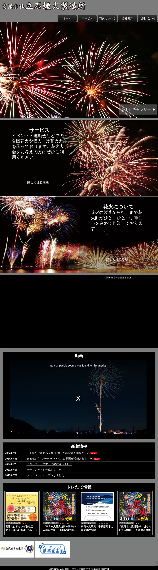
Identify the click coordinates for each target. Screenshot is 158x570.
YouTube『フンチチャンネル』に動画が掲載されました (60, 458)
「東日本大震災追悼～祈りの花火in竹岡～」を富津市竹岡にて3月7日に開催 (135, 530)
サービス (87, 18)
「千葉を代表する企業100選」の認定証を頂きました (58, 453)
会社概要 (127, 18)
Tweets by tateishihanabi (119, 277)
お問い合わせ (147, 18)
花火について (107, 18)
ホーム (67, 18)
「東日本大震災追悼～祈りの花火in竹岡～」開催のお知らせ (59, 530)
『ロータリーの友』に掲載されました (49, 464)
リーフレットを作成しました (44, 469)
